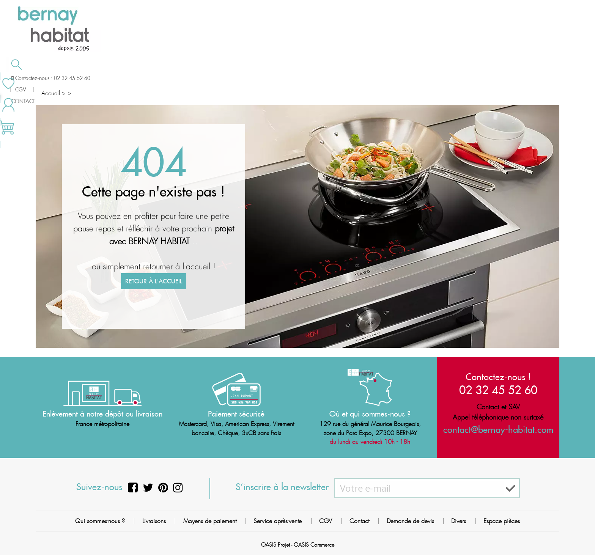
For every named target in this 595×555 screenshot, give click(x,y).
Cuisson (247, 78)
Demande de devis (337, 77)
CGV (325, 521)
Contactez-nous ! (498, 376)
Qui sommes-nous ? (100, 521)
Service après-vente (277, 521)
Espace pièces (501, 521)
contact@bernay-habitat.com (498, 429)
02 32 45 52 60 (498, 389)
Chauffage (167, 78)
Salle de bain (77, 78)
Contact (359, 521)
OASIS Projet (275, 544)
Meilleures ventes (516, 77)
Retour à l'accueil (153, 286)
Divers (458, 521)
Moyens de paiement (209, 521)
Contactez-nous (434, 77)
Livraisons (154, 521)
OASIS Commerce (314, 544)
